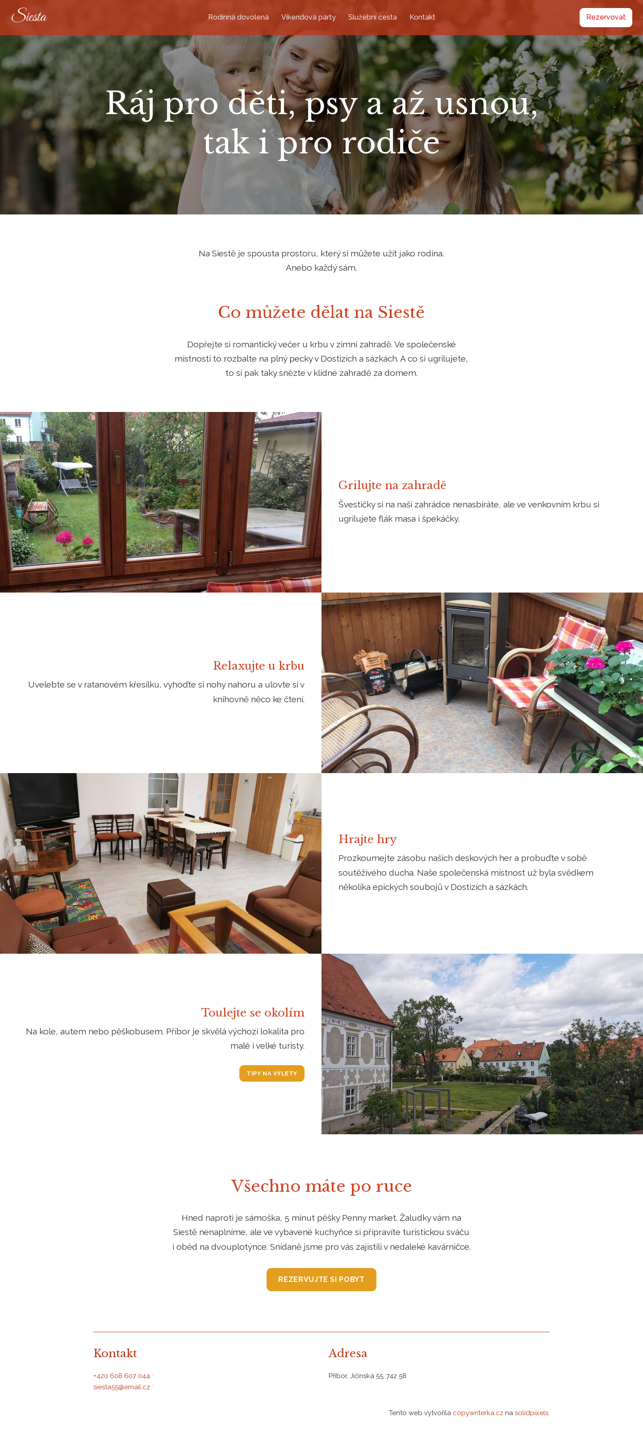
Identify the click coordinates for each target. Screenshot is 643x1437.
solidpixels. (532, 1413)
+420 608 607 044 (121, 1376)
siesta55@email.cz (121, 1387)
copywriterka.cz (479, 1413)
